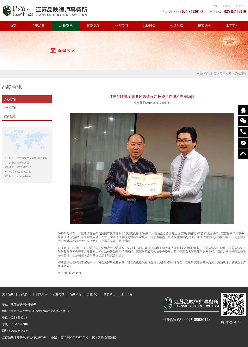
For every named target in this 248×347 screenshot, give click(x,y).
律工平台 (232, 25)
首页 (13, 25)
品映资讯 (66, 25)
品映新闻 (240, 73)
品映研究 (149, 25)
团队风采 (93, 25)
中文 (215, 6)
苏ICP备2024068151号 (74, 337)
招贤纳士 (204, 25)
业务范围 (121, 25)
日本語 (239, 6)
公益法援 (176, 25)
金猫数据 (110, 337)
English (227, 5)
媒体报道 (10, 116)
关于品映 (38, 25)
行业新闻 (10, 107)
